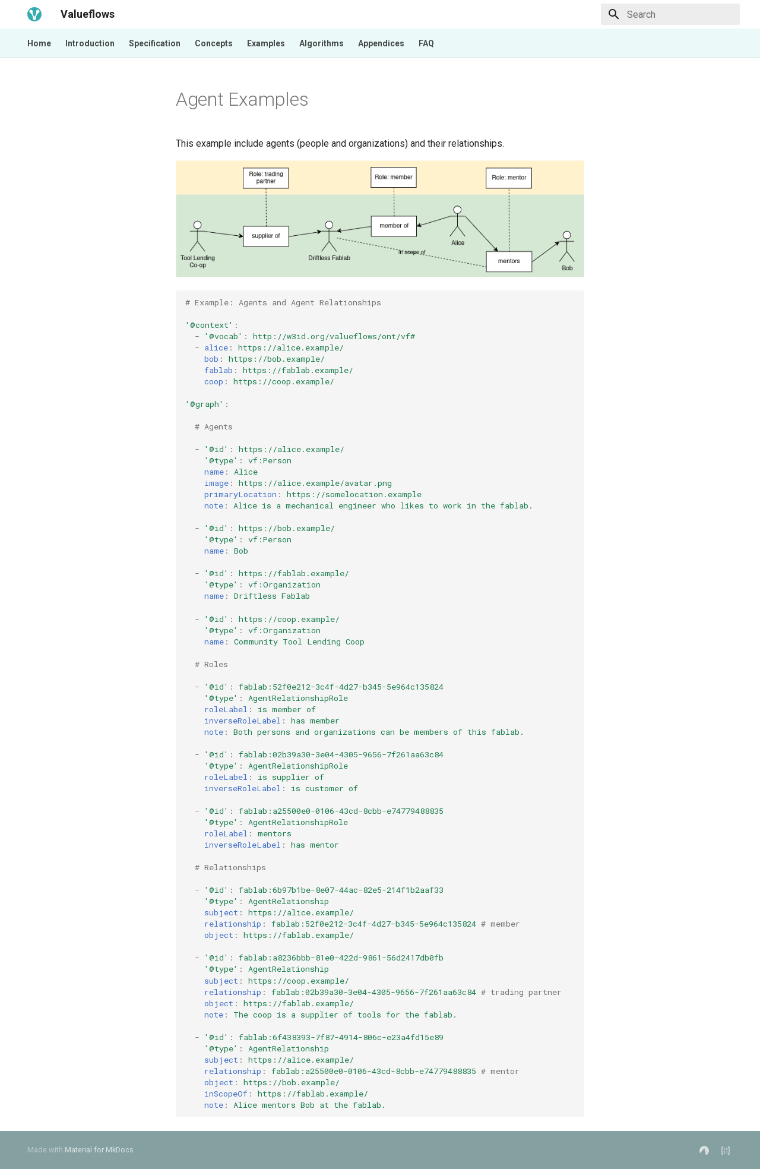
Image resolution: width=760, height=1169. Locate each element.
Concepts (214, 43)
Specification (154, 43)
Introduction (90, 43)
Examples (266, 43)
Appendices (381, 43)
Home (39, 43)
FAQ (426, 43)
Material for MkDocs (99, 1149)
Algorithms (321, 43)
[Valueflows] (34, 14)
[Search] (670, 14)
